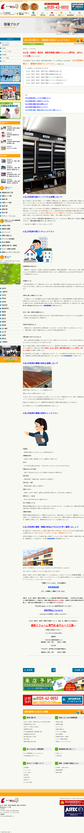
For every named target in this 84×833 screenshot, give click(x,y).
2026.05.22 (10, 134)
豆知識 (32, 44)
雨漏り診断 (59, 772)
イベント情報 (5, 58)
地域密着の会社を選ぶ (29, 734)
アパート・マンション (9, 216)
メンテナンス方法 (39, 44)
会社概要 (26, 767)
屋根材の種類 (59, 724)
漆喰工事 (4, 199)
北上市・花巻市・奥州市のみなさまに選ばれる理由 (37, 721)
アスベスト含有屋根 (61, 731)
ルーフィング (59, 726)
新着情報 (4, 54)
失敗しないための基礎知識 (22, 13)
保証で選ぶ (27, 739)
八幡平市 (4, 292)
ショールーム (79, 14)
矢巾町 (4, 295)
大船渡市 (4, 342)
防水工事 (4, 212)
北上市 (4, 332)
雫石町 (4, 298)
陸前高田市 (5, 308)
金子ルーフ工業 (58, 600)
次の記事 (77, 670)
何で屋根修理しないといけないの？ (8, 13)
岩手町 (4, 302)
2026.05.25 (10, 128)
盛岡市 (4, 315)
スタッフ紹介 (27, 772)
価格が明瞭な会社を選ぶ (30, 741)
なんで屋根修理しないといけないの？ (33, 753)
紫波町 (4, 312)
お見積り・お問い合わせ (62, 767)
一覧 (53, 670)
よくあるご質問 (28, 782)
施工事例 (52, 14)
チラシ (3, 61)
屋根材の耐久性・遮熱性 (62, 736)
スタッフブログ (26, 44)
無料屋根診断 (70, 14)
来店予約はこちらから (53, 610)
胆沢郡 (4, 325)
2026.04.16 (10, 174)
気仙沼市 (4, 305)
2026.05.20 (10, 141)
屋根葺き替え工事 (7, 192)
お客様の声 (27, 777)
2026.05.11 (10, 148)
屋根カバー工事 (7, 196)
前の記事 (29, 670)
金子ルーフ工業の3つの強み (31, 726)
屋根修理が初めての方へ (30, 724)
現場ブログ (27, 779)
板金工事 (4, 206)
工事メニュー (61, 14)
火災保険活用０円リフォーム (31, 755)
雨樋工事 (4, 209)
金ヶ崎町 (4, 328)
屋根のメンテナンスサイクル (63, 741)
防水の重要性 (59, 734)
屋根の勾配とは (60, 729)
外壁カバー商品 (7, 202)
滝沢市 (4, 288)
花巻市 (4, 335)
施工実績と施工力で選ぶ (30, 736)
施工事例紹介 (5, 45)
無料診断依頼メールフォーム (72, 700)
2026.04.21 (10, 167)
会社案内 (33, 14)
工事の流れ (43, 14)
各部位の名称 (59, 721)
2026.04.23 (10, 161)
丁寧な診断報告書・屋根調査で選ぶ (33, 731)
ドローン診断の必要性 (61, 739)
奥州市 (4, 338)
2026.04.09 (10, 181)
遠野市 (4, 322)
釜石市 (4, 318)
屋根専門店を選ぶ (28, 729)
